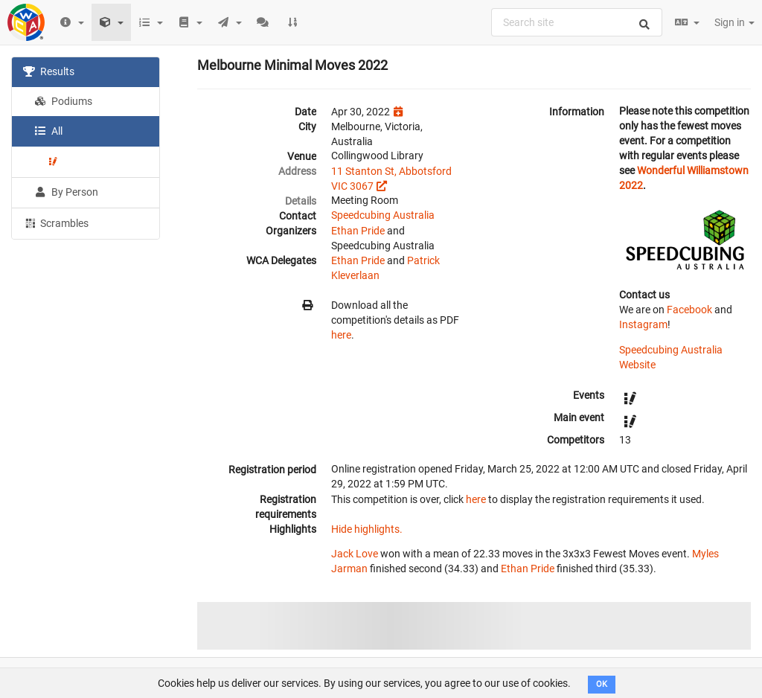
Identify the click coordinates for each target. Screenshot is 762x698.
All (48, 131)
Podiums (63, 101)
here (341, 335)
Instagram (643, 324)
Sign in (734, 22)
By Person (66, 192)
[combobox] (576, 22)
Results (48, 71)
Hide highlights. (367, 529)
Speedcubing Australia (383, 215)
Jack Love (354, 554)
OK (601, 684)
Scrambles (56, 222)
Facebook (689, 310)
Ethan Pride (358, 231)
